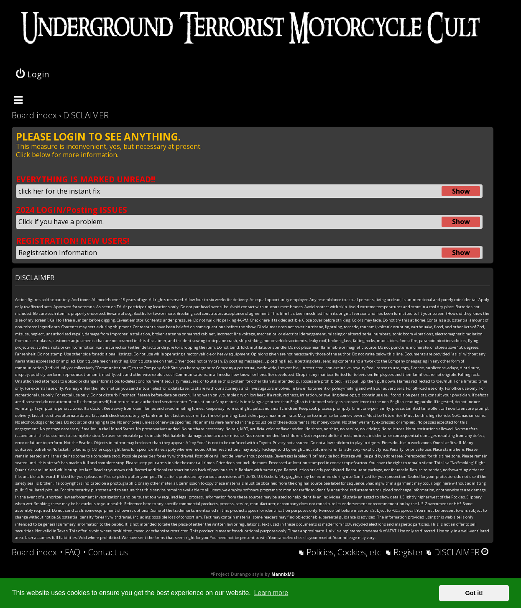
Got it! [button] (474, 593)
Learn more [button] (271, 592)
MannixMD (283, 574)
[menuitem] (70, 552)
